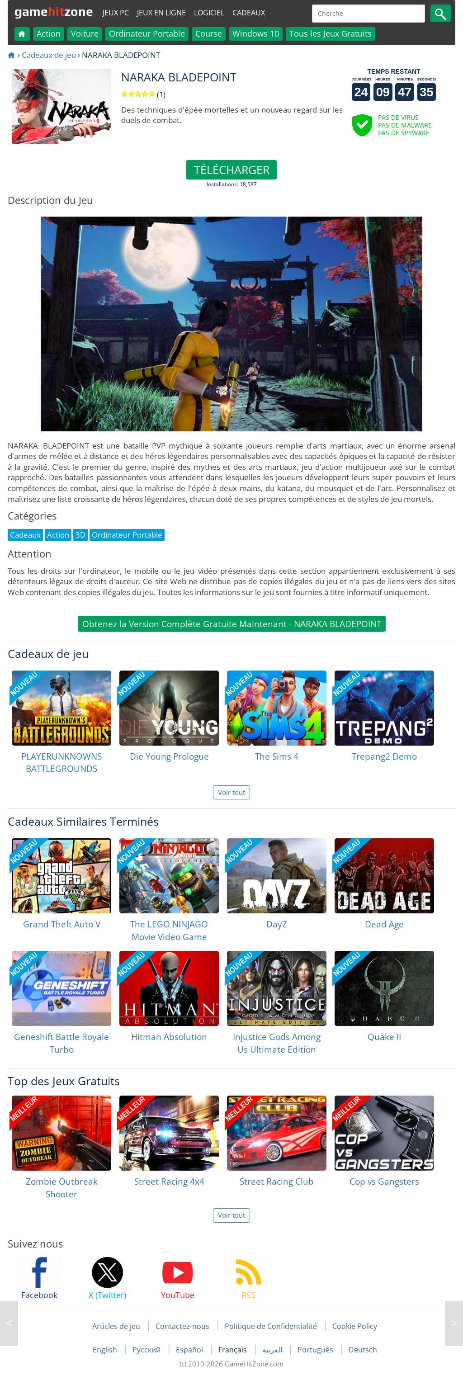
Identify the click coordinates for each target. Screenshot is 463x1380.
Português (316, 1350)
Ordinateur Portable (147, 33)
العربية (273, 1350)
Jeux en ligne (161, 13)
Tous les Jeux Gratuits (330, 33)
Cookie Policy (354, 1326)
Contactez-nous (182, 1326)
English (106, 1350)
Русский (147, 1350)
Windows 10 (255, 33)
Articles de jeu (116, 1326)
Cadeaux (248, 13)
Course (208, 33)
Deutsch (363, 1350)
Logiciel (209, 13)
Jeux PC (116, 13)
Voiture (85, 33)
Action (49, 33)
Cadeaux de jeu (49, 55)
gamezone (53, 11)
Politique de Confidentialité (271, 1326)
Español (190, 1350)
